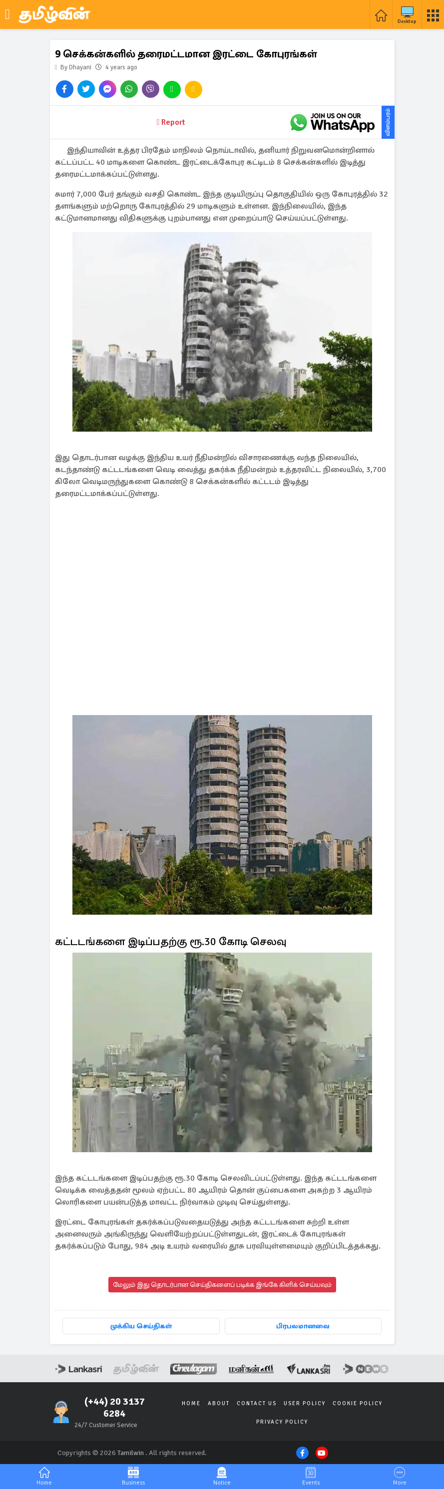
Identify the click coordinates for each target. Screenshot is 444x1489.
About (219, 1403)
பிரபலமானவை (303, 1326)
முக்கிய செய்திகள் (141, 1326)
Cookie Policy (358, 1403)
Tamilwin (130, 1453)
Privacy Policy (282, 1422)
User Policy (305, 1403)
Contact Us (257, 1403)
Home (191, 1403)
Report (171, 122)
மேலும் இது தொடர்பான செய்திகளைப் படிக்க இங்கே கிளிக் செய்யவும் (222, 1284)
